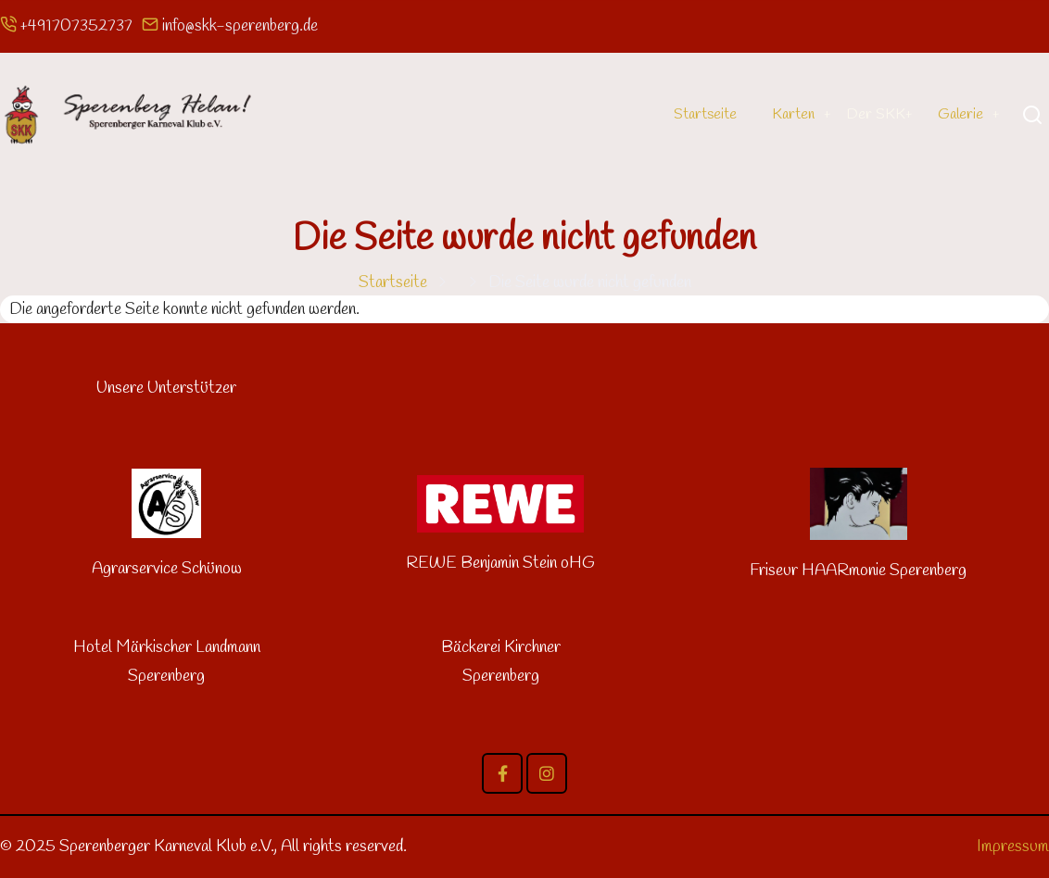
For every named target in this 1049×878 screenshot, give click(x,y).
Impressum (1013, 846)
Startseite (688, 114)
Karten (781, 114)
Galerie (958, 114)
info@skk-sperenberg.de (240, 26)
